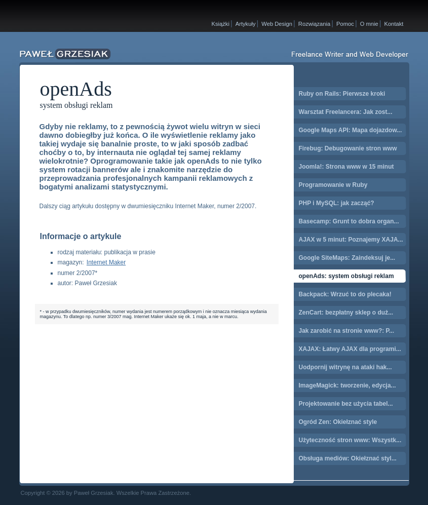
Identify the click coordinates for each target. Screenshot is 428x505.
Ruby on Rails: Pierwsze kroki (342, 93)
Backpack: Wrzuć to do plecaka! (345, 294)
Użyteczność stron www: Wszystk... (350, 440)
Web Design (276, 24)
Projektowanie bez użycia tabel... (346, 403)
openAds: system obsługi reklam (346, 276)
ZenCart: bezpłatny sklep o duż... (346, 312)
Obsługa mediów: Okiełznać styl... (348, 458)
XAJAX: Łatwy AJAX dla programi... (350, 349)
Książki (220, 24)
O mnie (369, 24)
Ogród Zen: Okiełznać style (338, 421)
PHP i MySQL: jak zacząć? (336, 203)
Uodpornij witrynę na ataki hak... (345, 367)
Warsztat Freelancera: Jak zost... (346, 111)
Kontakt (394, 24)
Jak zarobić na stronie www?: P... (347, 330)
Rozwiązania (314, 24)
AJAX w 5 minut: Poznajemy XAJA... (351, 239)
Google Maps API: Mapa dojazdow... (350, 130)
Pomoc (345, 24)
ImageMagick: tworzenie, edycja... (347, 385)
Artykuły (246, 24)
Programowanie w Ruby (333, 184)
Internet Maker (106, 262)
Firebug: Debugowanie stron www (348, 148)
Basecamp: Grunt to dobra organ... (349, 221)
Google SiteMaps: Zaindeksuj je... (347, 257)
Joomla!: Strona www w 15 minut (346, 166)
